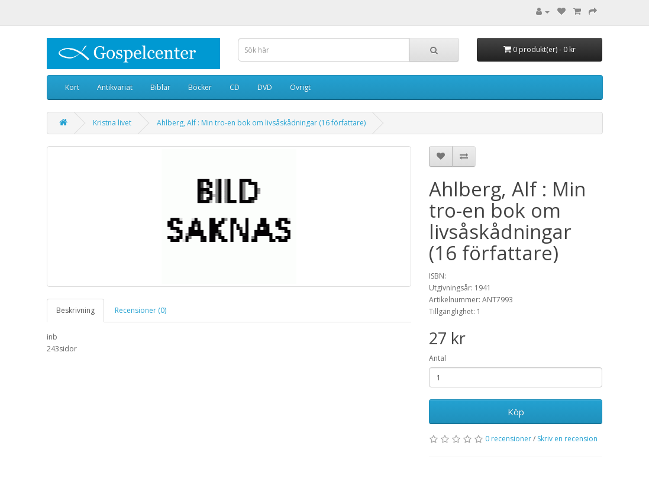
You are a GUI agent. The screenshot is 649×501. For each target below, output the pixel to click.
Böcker (200, 87)
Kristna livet (112, 123)
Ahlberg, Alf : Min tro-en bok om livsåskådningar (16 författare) (261, 123)
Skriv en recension (567, 439)
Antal (437, 358)
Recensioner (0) (140, 310)
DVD (264, 87)
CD (235, 87)
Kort (72, 87)
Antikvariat (115, 87)
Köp (516, 412)
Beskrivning (75, 310)
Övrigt (300, 87)
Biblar (160, 87)
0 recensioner (508, 439)
